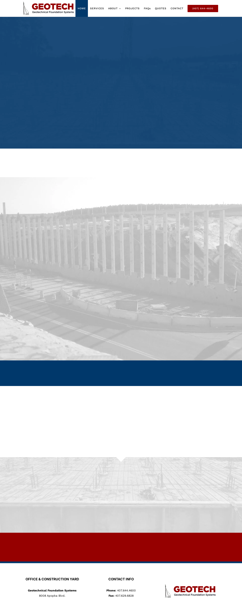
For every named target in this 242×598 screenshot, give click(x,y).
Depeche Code (158, 594)
